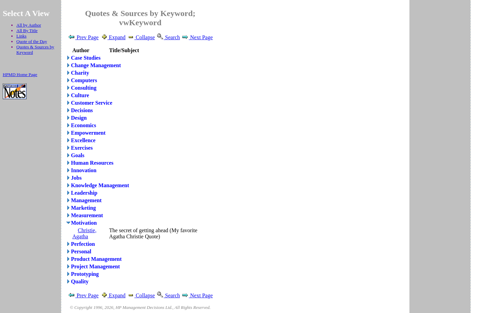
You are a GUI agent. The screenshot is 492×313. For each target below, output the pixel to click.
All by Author (28, 25)
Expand (113, 37)
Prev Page (83, 37)
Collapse (141, 37)
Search (168, 37)
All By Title (27, 30)
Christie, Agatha (84, 233)
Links (21, 36)
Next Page (197, 37)
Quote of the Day (31, 41)
